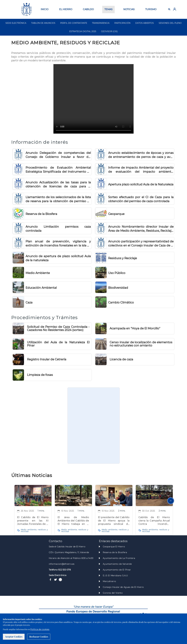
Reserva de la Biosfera (41, 214)
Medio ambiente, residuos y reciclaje (34, 530)
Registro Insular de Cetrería (46, 359)
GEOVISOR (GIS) (109, 31)
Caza (29, 302)
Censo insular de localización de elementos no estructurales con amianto (141, 344)
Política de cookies (39, 629)
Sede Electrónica (57, 575)
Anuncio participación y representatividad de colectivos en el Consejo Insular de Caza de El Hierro (141, 243)
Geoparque (116, 214)
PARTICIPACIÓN (122, 23)
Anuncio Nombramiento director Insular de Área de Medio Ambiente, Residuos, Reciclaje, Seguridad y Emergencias (141, 229)
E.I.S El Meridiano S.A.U (115, 575)
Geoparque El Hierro (114, 546)
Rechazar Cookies (38, 636)
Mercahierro (109, 581)
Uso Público (116, 273)
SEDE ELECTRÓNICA (15, 23)
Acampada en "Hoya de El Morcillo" (135, 328)
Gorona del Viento (113, 593)
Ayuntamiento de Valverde (117, 564)
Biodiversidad (118, 287)
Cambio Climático (121, 302)
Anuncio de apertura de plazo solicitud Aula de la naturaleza (58, 258)
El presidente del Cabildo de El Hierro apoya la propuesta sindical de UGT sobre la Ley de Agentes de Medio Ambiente (114, 521)
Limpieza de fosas (40, 374)
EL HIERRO (65, 9)
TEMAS (108, 9)
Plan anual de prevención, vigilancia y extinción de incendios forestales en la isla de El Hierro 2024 (58, 243)
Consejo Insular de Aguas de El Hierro (123, 587)
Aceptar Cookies (13, 636)
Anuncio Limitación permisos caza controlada (58, 228)
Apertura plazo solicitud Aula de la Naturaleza (140, 184)
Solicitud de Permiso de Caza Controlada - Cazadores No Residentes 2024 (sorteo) (58, 328)
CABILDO (88, 9)
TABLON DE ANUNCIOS (43, 23)
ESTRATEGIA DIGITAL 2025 (82, 31)
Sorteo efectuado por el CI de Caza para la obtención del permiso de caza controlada (141, 199)
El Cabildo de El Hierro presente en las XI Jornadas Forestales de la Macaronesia (33, 521)
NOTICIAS (129, 9)
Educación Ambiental (41, 287)
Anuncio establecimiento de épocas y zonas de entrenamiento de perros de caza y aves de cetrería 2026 (141, 155)
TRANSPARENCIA (100, 23)
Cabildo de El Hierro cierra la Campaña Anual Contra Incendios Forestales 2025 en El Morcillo (154, 521)
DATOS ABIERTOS (144, 23)
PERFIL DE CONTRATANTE (73, 23)
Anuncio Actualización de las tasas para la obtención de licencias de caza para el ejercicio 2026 (58, 184)
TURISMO (150, 9)
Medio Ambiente (38, 273)
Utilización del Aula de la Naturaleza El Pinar (58, 344)
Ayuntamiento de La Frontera (119, 558)
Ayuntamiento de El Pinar (117, 569)
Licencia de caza (121, 359)
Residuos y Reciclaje (122, 258)
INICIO (44, 9)
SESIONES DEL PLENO (170, 23)
